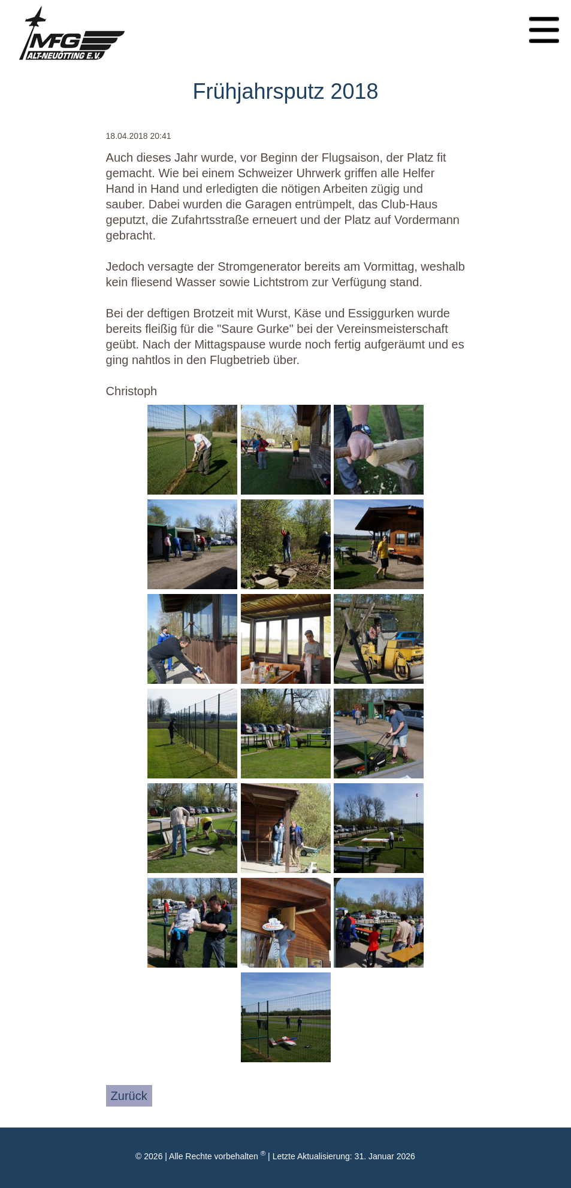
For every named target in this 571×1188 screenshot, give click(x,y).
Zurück (129, 1095)
